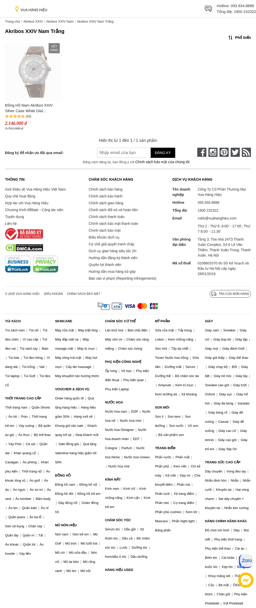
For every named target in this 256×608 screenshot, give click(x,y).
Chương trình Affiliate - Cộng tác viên (34, 210)
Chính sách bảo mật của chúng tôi (162, 162)
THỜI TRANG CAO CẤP (23, 398)
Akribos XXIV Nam (60, 21)
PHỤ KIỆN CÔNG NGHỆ (123, 362)
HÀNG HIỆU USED (119, 570)
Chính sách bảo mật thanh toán (113, 224)
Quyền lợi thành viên (105, 265)
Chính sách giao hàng (106, 203)
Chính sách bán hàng (105, 189)
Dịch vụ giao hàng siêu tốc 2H (112, 251)
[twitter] (235, 152)
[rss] (246, 152)
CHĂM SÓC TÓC (118, 520)
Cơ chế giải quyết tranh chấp (111, 244)
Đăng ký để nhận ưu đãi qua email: (34, 153)
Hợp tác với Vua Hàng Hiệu (26, 203)
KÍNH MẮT (113, 479)
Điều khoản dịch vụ (104, 237)
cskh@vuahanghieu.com (217, 218)
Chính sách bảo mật (105, 230)
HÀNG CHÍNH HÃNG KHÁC (226, 521)
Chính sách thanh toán (106, 217)
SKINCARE (63, 321)
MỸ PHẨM (162, 321)
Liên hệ (11, 224)
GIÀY (209, 321)
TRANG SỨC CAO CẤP (223, 462)
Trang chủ (12, 21)
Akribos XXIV (33, 21)
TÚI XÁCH (13, 321)
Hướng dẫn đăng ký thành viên (113, 258)
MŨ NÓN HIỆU (66, 525)
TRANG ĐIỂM (165, 448)
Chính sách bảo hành (105, 196)
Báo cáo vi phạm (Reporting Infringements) (122, 278)
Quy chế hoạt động (20, 196)
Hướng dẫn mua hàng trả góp (112, 271)
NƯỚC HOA (114, 402)
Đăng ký (163, 153)
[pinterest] (224, 152)
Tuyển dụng (14, 217)
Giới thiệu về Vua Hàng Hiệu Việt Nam (35, 189)
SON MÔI (162, 407)
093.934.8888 (242, 6)
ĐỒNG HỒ (63, 475)
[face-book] (201, 152)
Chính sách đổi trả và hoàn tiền (113, 210)
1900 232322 (245, 11)
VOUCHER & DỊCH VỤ (72, 389)
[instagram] (213, 152)
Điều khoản (53, 294)
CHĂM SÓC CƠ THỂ (120, 321)
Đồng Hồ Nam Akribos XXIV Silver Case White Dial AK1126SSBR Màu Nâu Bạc (29, 108)
